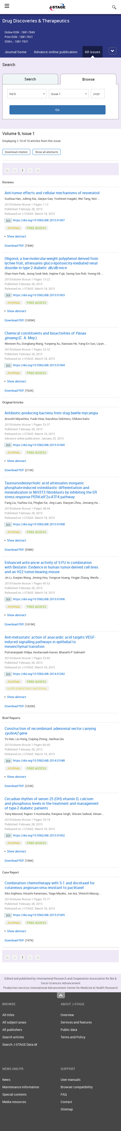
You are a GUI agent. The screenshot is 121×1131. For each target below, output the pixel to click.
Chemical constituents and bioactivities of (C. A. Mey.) (45, 335)
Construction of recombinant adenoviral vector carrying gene (50, 731)
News (6, 1079)
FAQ (64, 1094)
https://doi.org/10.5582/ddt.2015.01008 (39, 524)
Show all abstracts (46, 152)
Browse (88, 79)
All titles (8, 1015)
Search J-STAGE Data (19, 1044)
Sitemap (67, 1109)
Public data (69, 1029)
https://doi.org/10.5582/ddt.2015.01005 (39, 915)
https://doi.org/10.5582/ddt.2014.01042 (39, 674)
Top (61, 995)
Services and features (76, 1022)
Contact (66, 1102)
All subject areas (14, 1022)
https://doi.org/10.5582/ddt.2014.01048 (39, 760)
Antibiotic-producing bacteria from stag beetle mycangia (51, 412)
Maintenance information (20, 1087)
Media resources (14, 1102)
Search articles (13, 1037)
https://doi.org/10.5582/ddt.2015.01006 (39, 599)
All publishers (12, 1029)
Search (30, 79)
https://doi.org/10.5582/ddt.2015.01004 (39, 365)
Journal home (16, 51)
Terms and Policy (73, 1037)
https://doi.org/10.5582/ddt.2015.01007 (39, 220)
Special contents (14, 1094)
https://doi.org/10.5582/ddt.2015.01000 (39, 445)
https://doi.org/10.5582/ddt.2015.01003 (39, 295)
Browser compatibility (77, 1087)
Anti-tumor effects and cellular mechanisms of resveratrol (52, 192)
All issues (92, 51)
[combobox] (27, 93)
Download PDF (14, 245)
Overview (67, 1015)
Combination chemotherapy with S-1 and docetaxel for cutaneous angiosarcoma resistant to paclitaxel (49, 885)
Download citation (16, 152)
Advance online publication (55, 51)
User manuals (70, 1079)
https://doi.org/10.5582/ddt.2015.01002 (39, 835)
